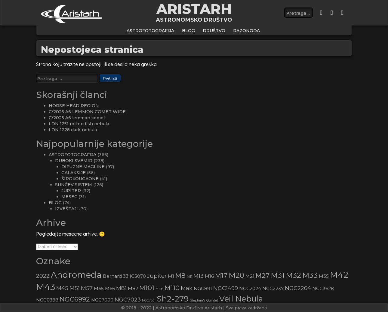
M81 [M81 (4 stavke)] (121, 288)
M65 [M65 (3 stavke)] (99, 288)
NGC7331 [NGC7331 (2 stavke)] (149, 300)
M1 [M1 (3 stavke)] (171, 276)
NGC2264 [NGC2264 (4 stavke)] (298, 288)
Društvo (214, 30)
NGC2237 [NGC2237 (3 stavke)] (273, 288)
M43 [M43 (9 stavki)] (45, 287)
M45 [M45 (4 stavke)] (62, 288)
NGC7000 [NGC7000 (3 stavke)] (102, 300)
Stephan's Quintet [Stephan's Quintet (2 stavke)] (204, 300)
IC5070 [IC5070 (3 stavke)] (138, 276)
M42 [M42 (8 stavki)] (339, 275)
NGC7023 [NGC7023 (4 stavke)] (128, 299)
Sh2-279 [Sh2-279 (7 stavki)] (173, 298)
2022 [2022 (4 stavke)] (43, 275)
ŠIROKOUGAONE (80, 178)
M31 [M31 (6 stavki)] (278, 275)
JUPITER (71, 190)
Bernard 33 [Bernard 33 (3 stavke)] (115, 276)
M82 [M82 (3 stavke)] (133, 288)
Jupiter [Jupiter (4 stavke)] (157, 275)
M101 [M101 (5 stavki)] (146, 288)
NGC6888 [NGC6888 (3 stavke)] (47, 300)
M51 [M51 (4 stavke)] (74, 288)
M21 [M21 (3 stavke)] (249, 276)
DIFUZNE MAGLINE (83, 166)
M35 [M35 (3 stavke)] (324, 276)
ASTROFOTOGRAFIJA (150, 30)
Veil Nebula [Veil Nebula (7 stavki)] (241, 298)
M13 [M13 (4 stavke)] (198, 275)
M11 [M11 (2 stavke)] (189, 277)
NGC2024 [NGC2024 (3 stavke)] (250, 288)
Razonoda (246, 30)
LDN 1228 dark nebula (73, 129)
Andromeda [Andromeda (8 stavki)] (76, 275)
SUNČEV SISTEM (73, 184)
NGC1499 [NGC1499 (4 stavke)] (225, 288)
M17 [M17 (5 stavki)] (221, 275)
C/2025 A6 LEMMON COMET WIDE (87, 111)
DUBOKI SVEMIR (73, 160)
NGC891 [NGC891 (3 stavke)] (203, 288)
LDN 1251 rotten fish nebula (79, 123)
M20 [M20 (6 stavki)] (236, 275)
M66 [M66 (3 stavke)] (110, 288)
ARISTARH (194, 8)
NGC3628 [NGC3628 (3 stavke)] (323, 288)
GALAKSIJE (73, 172)
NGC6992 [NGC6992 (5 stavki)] (75, 299)
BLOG (188, 30)
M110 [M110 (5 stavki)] (172, 288)
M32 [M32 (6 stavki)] (293, 275)
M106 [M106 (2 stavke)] (159, 289)
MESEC (69, 196)
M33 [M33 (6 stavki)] (310, 275)
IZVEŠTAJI (66, 208)
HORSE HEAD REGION (74, 105)
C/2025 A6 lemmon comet (77, 117)
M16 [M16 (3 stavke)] (209, 276)
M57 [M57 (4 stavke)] (87, 288)
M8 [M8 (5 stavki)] (180, 275)
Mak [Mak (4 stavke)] (186, 288)
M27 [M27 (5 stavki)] (262, 275)
